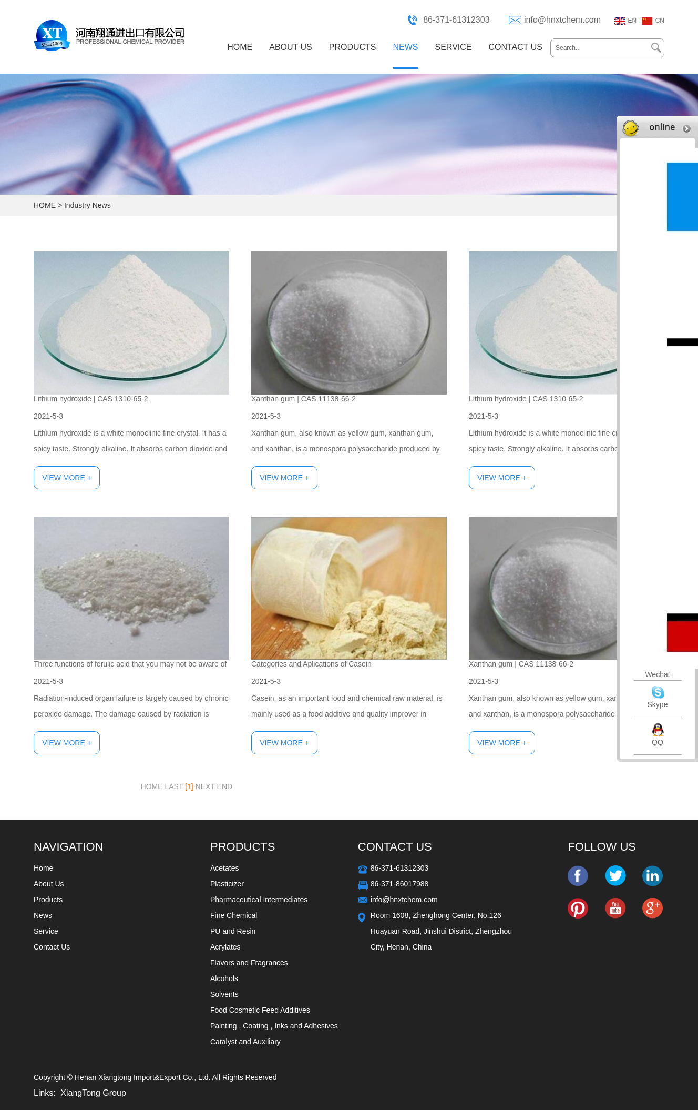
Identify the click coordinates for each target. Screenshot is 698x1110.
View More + (66, 477)
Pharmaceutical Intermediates (258, 899)
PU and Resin (232, 931)
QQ (657, 742)
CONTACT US (515, 47)
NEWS (405, 47)
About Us (49, 884)
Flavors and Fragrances (249, 962)
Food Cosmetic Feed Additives (260, 1010)
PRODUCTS (352, 47)
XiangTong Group (93, 1092)
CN (659, 20)
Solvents (224, 994)
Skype (658, 704)
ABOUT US (290, 47)
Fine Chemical (233, 915)
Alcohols (224, 978)
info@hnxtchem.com (562, 19)
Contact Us (52, 947)
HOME (239, 47)
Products (48, 899)
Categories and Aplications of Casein (311, 664)
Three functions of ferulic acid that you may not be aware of (130, 664)
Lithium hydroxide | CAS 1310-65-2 (91, 399)
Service (46, 931)
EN (632, 20)
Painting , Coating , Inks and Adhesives (274, 1026)
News (43, 915)
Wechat (657, 674)
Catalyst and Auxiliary (245, 1041)
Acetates (224, 868)
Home (43, 868)
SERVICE (453, 47)
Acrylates (225, 947)
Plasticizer (227, 884)
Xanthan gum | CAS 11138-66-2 (303, 399)
